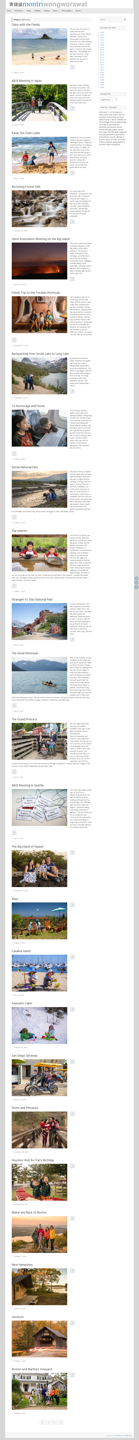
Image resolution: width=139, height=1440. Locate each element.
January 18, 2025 (20, 284)
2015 (102, 57)
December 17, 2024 (21, 345)
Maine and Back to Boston (29, 1212)
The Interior (19, 531)
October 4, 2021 (20, 1413)
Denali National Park (25, 467)
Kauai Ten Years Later (26, 133)
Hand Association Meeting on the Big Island (41, 239)
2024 (102, 35)
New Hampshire (22, 1264)
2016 (102, 55)
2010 (102, 70)
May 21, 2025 (19, 73)
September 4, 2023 (21, 398)
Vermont (18, 1317)
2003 (102, 87)
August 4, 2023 (19, 459)
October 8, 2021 (20, 1309)
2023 (102, 37)
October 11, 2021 (20, 1256)
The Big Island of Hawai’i (28, 846)
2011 (102, 67)
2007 (102, 77)
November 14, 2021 (21, 1204)
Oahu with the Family (26, 24)
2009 (102, 72)
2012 (102, 65)
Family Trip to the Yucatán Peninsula (36, 292)
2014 (102, 60)
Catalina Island (21, 951)
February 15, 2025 (20, 231)
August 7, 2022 (19, 943)
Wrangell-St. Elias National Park (32, 599)
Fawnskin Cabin (22, 1003)
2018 (102, 50)
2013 (102, 62)
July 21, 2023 (18, 777)
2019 (102, 47)
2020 (102, 45)
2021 (102, 42)
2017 (102, 52)
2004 (102, 85)
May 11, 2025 (19, 178)
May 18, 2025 (19, 125)
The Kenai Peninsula (25, 653)
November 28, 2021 (21, 1152)
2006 (102, 80)
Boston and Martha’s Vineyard (32, 1369)
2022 (102, 40)
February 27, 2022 (20, 1047)
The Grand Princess (24, 719)
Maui (15, 899)
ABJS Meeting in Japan (27, 80)
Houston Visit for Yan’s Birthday (33, 1160)
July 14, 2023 (18, 838)
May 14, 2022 (19, 995)
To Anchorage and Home (28, 406)
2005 (102, 82)
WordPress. (128, 1435)
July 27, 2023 (18, 711)
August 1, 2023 (19, 591)
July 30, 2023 (18, 645)
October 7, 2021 (20, 1361)
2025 (102, 32)
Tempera (118, 1435)
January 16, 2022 (20, 1100)
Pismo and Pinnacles (25, 1108)
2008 (102, 75)
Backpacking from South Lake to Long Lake (40, 353)
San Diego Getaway (25, 1055)
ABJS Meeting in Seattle (28, 785)
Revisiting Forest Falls (26, 186)
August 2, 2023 (19, 523)
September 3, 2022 (21, 891)
